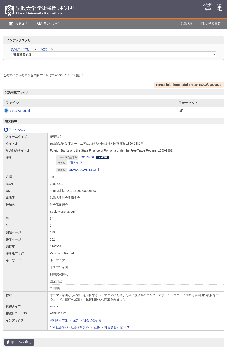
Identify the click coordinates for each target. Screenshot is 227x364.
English (219, 7)
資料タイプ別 (20, 49)
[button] (17, 24)
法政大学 (187, 23)
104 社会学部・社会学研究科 (69, 327)
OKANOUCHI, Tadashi (84, 169)
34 (129, 327)
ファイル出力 (15, 129)
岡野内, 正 (75, 162)
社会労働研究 (92, 320)
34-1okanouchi (15, 110)
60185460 (87, 157)
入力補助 (208, 7)
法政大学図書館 (210, 23)
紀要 (44, 49)
